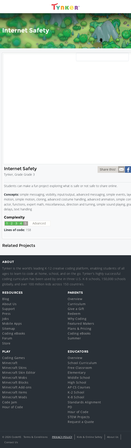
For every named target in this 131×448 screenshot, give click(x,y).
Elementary (77, 372)
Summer (74, 338)
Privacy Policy (62, 437)
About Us (9, 304)
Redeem (74, 313)
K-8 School (76, 397)
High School (77, 382)
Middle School (79, 377)
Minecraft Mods (14, 397)
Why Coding (77, 319)
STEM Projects (79, 417)
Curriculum (77, 304)
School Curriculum (82, 363)
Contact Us (11, 442)
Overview (75, 299)
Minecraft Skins (14, 368)
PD (70, 407)
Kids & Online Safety (89, 437)
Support (8, 309)
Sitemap (8, 328)
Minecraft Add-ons (17, 387)
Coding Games (13, 358)
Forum (7, 338)
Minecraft (10, 363)
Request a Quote (81, 422)
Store (6, 343)
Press (6, 313)
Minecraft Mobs (14, 377)
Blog (5, 299)
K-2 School (76, 392)
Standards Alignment (84, 402)
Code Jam (9, 402)
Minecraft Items (14, 392)
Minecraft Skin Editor (19, 372)
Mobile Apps (12, 323)
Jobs (5, 319)
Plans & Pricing (79, 328)
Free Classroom (80, 368)
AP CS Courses (79, 387)
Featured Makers (81, 323)
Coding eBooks (13, 333)
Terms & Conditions (36, 437)
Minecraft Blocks (15, 382)
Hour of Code (12, 407)
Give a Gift (76, 309)
